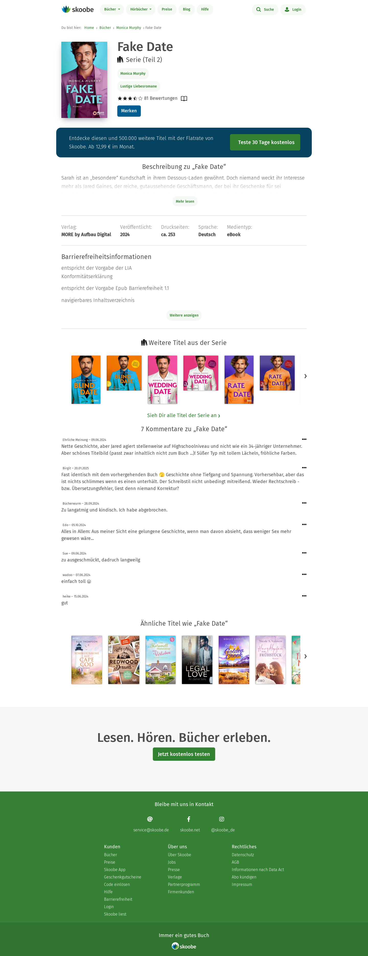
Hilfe (205, 9)
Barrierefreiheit (118, 899)
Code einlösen (117, 884)
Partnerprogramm (184, 884)
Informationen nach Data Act (258, 869)
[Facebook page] (190, 824)
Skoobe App (114, 869)
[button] (305, 375)
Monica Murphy (128, 28)
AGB (235, 862)
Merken (129, 111)
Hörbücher (139, 9)
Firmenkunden (181, 891)
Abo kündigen (244, 877)
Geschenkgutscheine (122, 877)
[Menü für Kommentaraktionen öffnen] (304, 439)
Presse (174, 869)
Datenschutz (243, 854)
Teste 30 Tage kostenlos (266, 142)
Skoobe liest (115, 914)
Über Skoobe (179, 854)
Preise (167, 9)
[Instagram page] (223, 824)
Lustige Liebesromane (138, 86)
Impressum (242, 884)
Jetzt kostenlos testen (184, 754)
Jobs (172, 862)
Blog (186, 9)
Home (89, 28)
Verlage (175, 877)
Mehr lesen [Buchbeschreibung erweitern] (185, 201)
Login (293, 9)
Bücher (110, 9)
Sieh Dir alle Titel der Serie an (184, 415)
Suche (265, 9)
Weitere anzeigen (184, 315)
